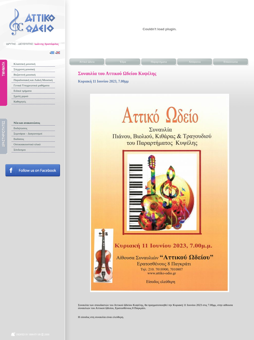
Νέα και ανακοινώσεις (27, 122)
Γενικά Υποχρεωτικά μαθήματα (32, 85)
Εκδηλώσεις (20, 128)
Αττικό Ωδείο (87, 61)
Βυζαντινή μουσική (25, 74)
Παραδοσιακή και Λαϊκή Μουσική (33, 79)
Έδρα (123, 61)
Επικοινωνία (231, 61)
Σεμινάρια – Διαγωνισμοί (28, 133)
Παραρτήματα (159, 61)
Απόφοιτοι (195, 61)
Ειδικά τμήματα (23, 90)
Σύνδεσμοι (20, 149)
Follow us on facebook (32, 170)
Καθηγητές (20, 101)
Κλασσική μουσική (24, 63)
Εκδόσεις (19, 138)
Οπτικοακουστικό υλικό (27, 144)
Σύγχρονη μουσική (24, 69)
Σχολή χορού (21, 96)
